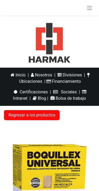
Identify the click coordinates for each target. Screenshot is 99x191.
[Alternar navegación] (89, 8)
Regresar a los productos (31, 115)
